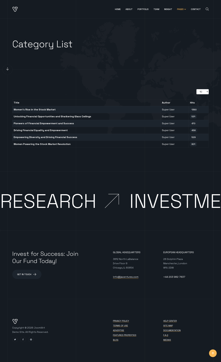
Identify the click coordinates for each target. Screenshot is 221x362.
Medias (167, 340)
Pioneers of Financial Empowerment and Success (44, 123)
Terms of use (120, 326)
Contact (196, 9)
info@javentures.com (125, 276)
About (129, 9)
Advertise (118, 330)
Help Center (170, 321)
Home (118, 9)
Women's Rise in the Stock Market (35, 109)
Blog (115, 340)
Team (156, 9)
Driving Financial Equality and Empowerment (41, 130)
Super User (168, 109)
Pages (180, 9)
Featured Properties (124, 335)
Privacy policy (121, 321)
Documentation (172, 330)
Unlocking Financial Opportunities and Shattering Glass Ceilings (52, 116)
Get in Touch (27, 274)
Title (16, 102)
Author (166, 102)
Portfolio (143, 9)
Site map (168, 326)
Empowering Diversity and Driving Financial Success (45, 137)
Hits (192, 102)
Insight (168, 9)
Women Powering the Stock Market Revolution (42, 144)
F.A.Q (165, 335)
